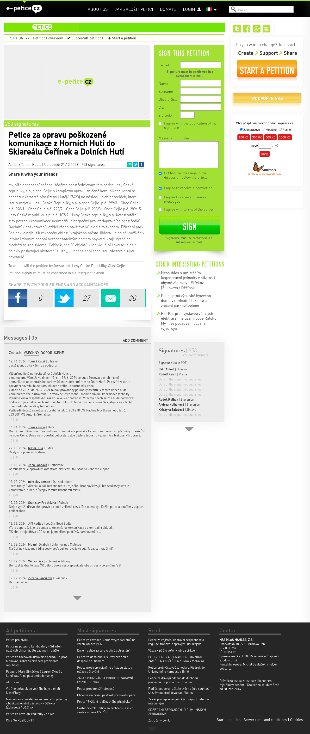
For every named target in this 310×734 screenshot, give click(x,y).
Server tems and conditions (265, 719)
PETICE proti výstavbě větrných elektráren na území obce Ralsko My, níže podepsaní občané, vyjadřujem (188, 321)
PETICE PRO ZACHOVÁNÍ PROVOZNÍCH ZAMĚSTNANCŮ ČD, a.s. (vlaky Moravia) (176, 659)
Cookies (296, 719)
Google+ (256, 28)
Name (163, 83)
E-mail (164, 65)
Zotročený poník (159, 720)
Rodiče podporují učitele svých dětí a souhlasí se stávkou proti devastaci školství (178, 690)
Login (189, 9)
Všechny (31, 352)
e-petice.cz (24, 9)
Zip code (165, 115)
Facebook (141, 164)
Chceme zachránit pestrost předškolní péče (106, 695)
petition (117, 27)
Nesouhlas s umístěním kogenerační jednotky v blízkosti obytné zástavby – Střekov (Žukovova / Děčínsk (188, 280)
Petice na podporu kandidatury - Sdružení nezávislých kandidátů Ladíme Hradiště (34, 648)
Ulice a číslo (168, 99)
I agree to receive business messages (185, 199)
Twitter (135, 164)
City (161, 107)
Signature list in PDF (173, 363)
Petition (16, 38)
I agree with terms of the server (189, 209)
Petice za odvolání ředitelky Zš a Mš (30, 714)
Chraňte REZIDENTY (20, 720)
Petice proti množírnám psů (95, 688)
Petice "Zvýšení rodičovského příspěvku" (104, 701)
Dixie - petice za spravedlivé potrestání (103, 650)
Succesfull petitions (87, 38)
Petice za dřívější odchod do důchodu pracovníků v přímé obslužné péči (173, 680)
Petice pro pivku (17, 640)
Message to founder (174, 138)
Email (129, 164)
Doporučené (52, 352)
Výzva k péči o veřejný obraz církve (171, 650)
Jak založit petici (134, 9)
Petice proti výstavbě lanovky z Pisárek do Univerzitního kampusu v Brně (176, 669)
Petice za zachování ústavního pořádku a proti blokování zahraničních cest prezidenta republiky (37, 661)
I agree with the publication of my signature (190, 125)
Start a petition (124, 38)
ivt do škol (13, 682)
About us (98, 9)
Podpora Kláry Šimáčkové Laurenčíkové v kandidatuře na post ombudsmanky (34, 673)
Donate (168, 9)
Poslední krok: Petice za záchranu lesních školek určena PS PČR (105, 710)
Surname (166, 91)
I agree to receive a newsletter (188, 188)
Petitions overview (48, 38)
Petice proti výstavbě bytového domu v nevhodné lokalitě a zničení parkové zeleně (186, 300)
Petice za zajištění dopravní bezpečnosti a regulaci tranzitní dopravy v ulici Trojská (176, 642)
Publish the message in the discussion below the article (186, 175)
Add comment (135, 340)
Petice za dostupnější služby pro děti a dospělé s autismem (102, 659)
